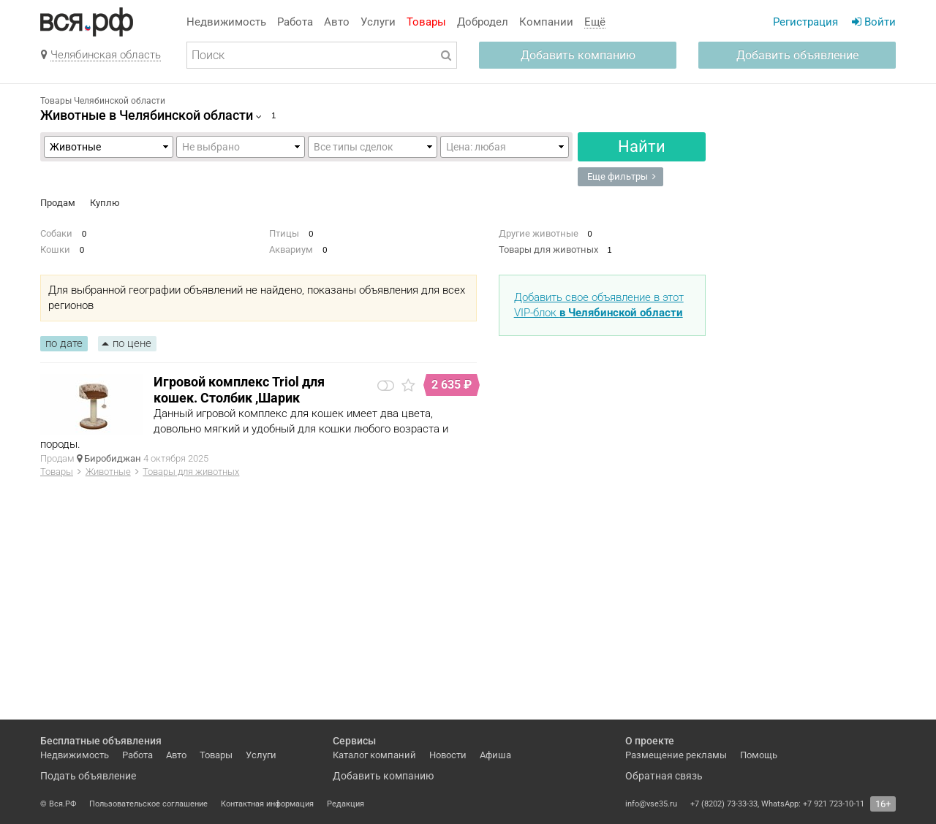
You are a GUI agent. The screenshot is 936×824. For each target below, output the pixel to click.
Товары (426, 21)
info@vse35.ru (651, 804)
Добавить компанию (578, 55)
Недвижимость (226, 21)
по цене (132, 343)
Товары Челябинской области (102, 101)
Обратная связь (664, 776)
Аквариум (291, 249)
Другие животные (538, 233)
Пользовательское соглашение (148, 804)
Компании (546, 21)
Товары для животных (548, 249)
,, (372, 147)
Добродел (482, 21)
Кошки (55, 249)
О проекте (649, 741)
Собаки (56, 233)
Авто (337, 21)
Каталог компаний (374, 754)
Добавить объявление (797, 55)
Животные (108, 471)
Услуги (378, 21)
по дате (64, 343)
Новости (448, 754)
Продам (57, 202)
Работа (295, 21)
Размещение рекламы (676, 754)
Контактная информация (267, 804)
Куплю (105, 202)
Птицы (284, 233)
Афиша (495, 754)
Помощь (758, 754)
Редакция (345, 804)
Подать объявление (88, 776)
